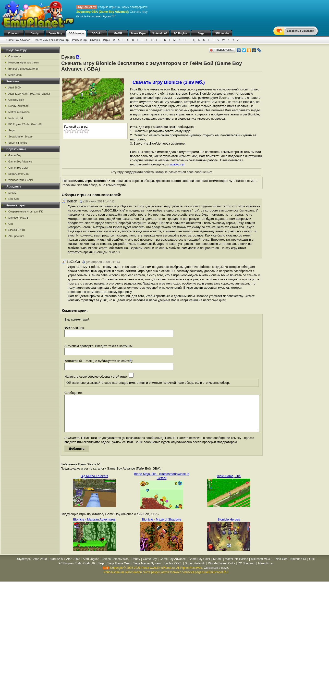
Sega (201, 33)
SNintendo (222, 33)
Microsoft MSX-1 (18, 217)
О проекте (14, 56)
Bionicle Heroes (229, 527)
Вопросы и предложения (23, 68)
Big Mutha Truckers (94, 483)
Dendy (34, 33)
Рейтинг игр (79, 39)
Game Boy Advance (18, 39)
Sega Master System (20, 136)
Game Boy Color (18, 167)
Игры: (106, 39)
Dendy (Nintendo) (18, 105)
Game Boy (55, 33)
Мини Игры (138, 33)
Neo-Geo (13, 198)
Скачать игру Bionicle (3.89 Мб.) (169, 82)
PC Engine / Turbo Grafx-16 (25, 124)
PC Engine (180, 33)
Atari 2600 (14, 87)
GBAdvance (76, 33)
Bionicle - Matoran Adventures (94, 527)
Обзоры (95, 39)
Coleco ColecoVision (115, 566)
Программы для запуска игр (51, 39)
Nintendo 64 (159, 33)
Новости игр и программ (23, 62)
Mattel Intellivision (19, 112)
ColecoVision (16, 99)
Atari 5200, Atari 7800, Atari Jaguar (29, 93)
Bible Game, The (229, 483)
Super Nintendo (17, 142)
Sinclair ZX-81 (16, 229)
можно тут (177, 164)
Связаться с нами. (216, 575)
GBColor (96, 33)
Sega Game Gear (18, 173)
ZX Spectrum (16, 236)
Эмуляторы (23, 566)
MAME (118, 33)
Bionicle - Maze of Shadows (161, 527)
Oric (10, 223)
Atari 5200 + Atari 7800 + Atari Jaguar (74, 566)
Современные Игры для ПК (25, 211)
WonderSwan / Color (20, 179)
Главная (13, 33)
